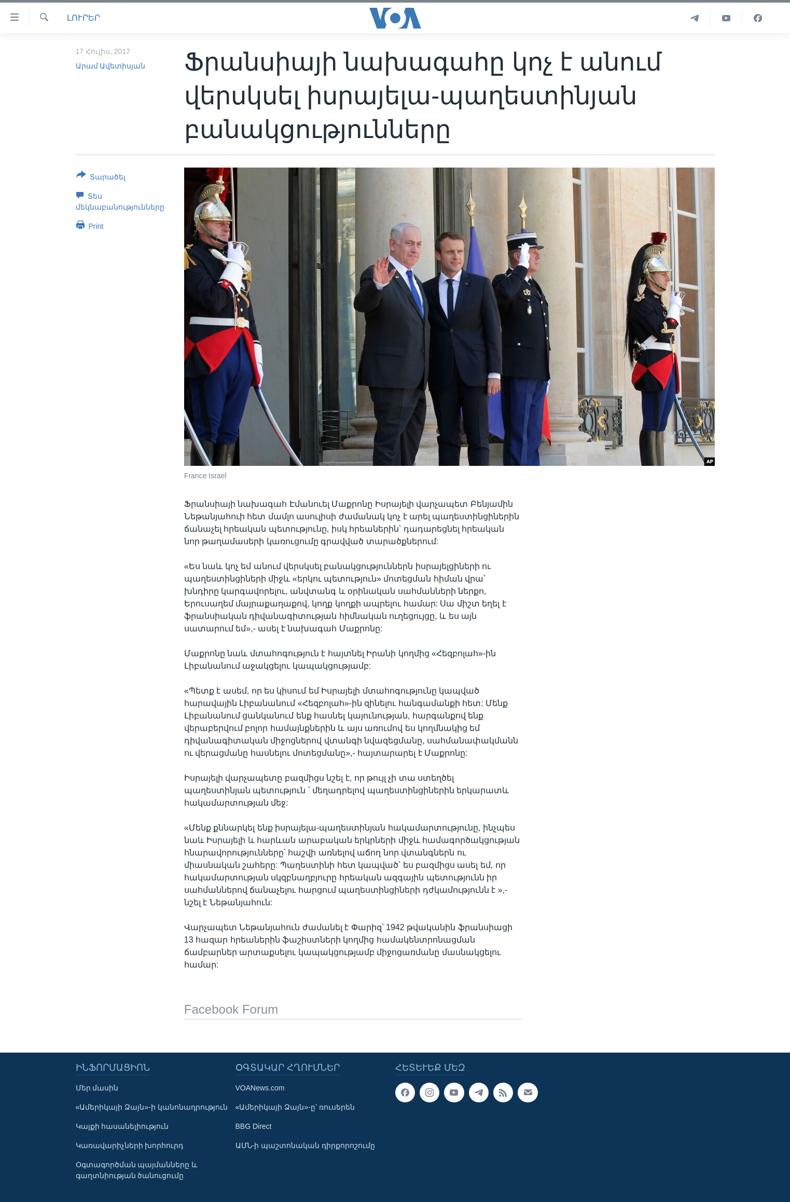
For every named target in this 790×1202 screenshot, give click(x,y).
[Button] (101, 178)
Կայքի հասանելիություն (122, 1126)
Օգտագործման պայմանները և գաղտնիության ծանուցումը (137, 1170)
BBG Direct (253, 1126)
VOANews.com (260, 1088)
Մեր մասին (97, 1088)
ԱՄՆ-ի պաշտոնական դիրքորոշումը (305, 1145)
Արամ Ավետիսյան (111, 66)
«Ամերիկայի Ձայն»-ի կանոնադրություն (152, 1107)
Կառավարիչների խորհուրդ (130, 1145)
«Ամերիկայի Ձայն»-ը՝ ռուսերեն (295, 1107)
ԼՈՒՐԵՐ (83, 17)
